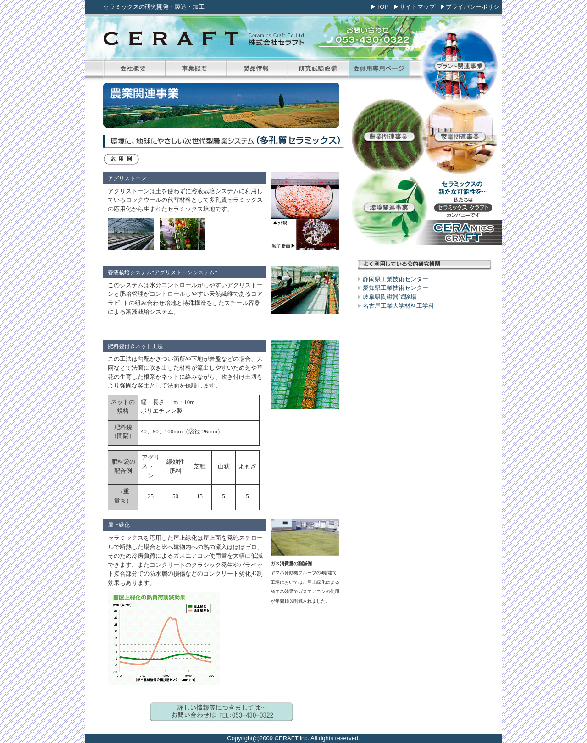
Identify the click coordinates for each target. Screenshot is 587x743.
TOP (382, 6)
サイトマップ (417, 6)
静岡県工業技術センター (395, 279)
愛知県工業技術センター (395, 287)
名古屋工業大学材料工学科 (398, 305)
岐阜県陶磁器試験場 (389, 297)
